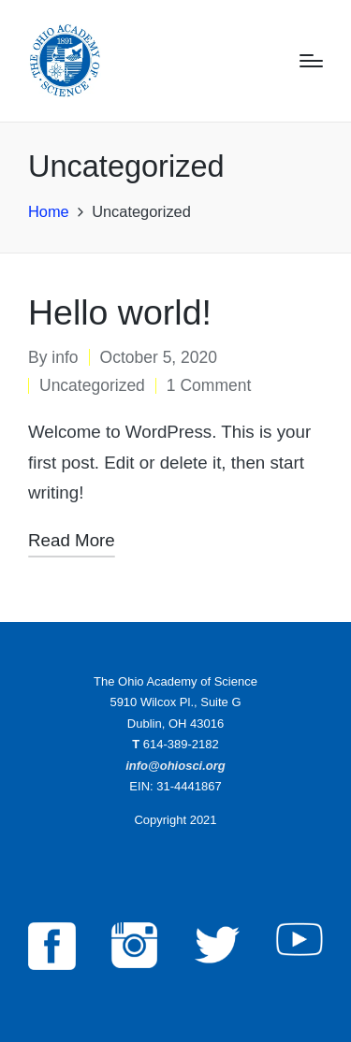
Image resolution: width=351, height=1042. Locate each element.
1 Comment (209, 385)
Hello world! (120, 312)
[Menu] (311, 60)
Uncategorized (92, 385)
